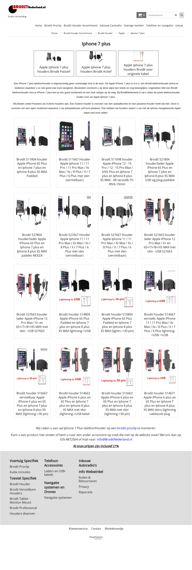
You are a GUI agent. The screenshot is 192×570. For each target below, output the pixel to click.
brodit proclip (127, 449)
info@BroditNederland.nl (114, 460)
